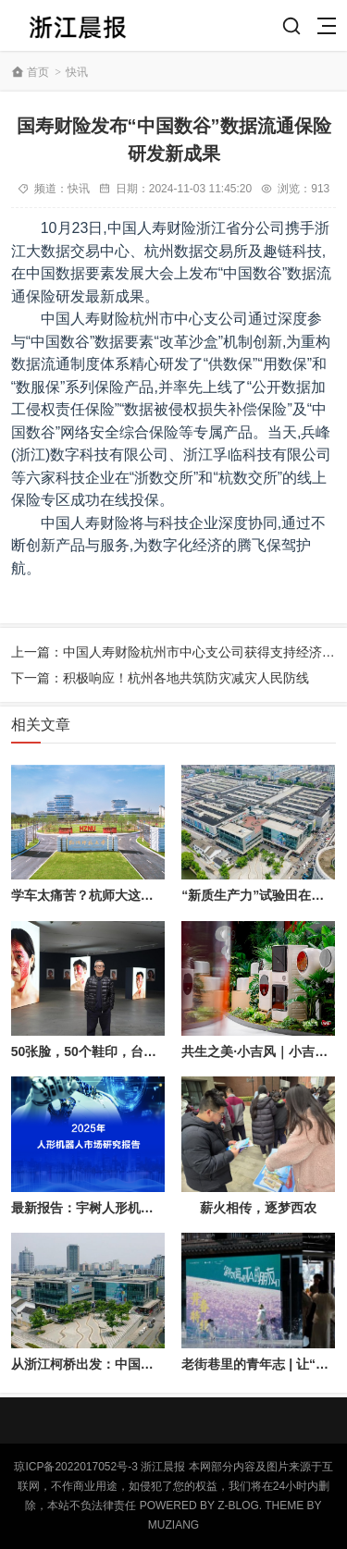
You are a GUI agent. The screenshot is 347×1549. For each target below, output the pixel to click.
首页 (38, 72)
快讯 (77, 72)
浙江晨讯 (77, 25)
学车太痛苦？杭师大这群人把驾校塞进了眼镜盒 (147, 895)
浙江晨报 (163, 1466)
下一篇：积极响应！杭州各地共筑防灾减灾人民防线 (160, 677)
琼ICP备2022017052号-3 (75, 1466)
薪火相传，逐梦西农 (258, 1207)
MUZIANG (173, 1524)
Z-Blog (238, 1505)
